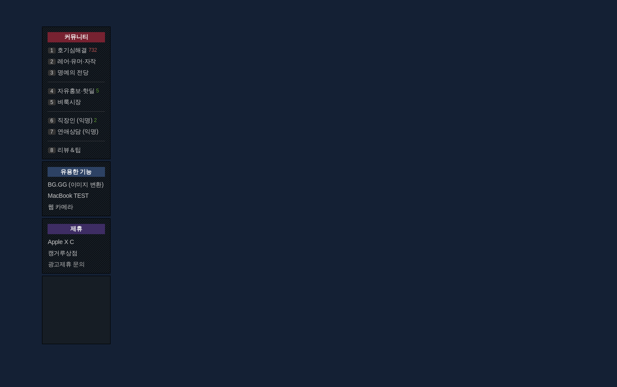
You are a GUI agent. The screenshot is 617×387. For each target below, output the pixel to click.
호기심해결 (72, 50)
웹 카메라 (60, 206)
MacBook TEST (68, 195)
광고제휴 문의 (66, 264)
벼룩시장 (69, 101)
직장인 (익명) (75, 120)
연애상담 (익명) (77, 131)
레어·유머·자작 (76, 61)
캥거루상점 (63, 253)
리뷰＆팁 (69, 149)
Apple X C (61, 241)
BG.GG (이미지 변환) (76, 184)
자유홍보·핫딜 (76, 90)
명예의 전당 (73, 72)
